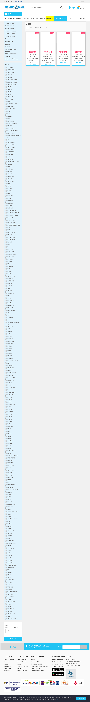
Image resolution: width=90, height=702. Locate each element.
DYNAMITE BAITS (12, 215)
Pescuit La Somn (10, 33)
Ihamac (9, 320)
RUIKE (9, 494)
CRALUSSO (10, 181)
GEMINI (9, 291)
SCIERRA (10, 507)
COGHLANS (10, 169)
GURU (9, 298)
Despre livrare (21, 664)
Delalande (10, 200)
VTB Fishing (10, 597)
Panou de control (9, 659)
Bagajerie (8, 46)
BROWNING (10, 128)
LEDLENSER (10, 368)
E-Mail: (60, 647)
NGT (8, 431)
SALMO (9, 502)
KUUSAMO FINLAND (13, 360)
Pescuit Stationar (10, 25)
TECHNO (9, 560)
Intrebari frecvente (22, 666)
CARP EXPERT (11, 145)
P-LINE (9, 446)
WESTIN (9, 599)
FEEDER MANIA (11, 239)
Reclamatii (20, 668)
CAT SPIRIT (10, 154)
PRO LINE (10, 463)
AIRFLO (9, 75)
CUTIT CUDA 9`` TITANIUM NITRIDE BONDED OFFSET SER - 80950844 (48, 59)
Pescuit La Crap (9, 23)
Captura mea (40, 18)
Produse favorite (57, 662)
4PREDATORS (11, 70)
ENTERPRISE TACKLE (13, 225)
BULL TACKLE (11, 133)
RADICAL (10, 472)
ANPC (33, 659)
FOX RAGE (10, 266)
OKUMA (9, 436)
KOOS (9, 351)
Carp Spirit (10, 149)
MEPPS (9, 402)
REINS (9, 480)
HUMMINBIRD (11, 310)
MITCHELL (10, 414)
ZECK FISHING (11, 614)
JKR (8, 334)
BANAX (9, 101)
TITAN (9, 575)
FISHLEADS (10, 257)
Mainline (9, 385)
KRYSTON (10, 358)
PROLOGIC (10, 465)
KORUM (9, 356)
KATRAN (9, 346)
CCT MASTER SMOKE (13, 162)
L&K (8, 363)
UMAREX (9, 589)
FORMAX (10, 261)
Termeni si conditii (36, 664)
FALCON (9, 235)
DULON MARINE (12, 210)
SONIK (9, 528)
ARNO (9, 87)
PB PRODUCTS (11, 451)
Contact (19, 673)
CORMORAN (11, 176)
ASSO (9, 94)
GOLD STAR (10, 293)
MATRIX (9, 397)
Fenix (8, 247)
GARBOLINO (11, 281)
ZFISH (9, 616)
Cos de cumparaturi (57, 664)
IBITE (8, 315)
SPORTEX (10, 536)
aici (58, 699)
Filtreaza (13, 638)
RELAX (9, 482)
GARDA (9, 283)
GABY (9, 273)
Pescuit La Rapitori (10, 31)
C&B (8, 140)
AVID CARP (10, 96)
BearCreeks (10, 106)
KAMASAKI (10, 339)
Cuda (8, 183)
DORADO (9, 205)
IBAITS (9, 312)
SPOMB (9, 533)
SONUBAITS (10, 531)
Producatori (17, 18)
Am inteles (81, 698)
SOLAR (9, 526)
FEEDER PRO (11, 237)
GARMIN (9, 286)
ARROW (9, 89)
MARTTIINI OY (11, 392)
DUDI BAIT (10, 208)
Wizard (9, 604)
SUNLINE (10, 555)
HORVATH (10, 308)
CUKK (9, 186)
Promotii (49, 18)
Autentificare (7, 668)
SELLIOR (9, 514)
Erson (9, 227)
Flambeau (10, 259)
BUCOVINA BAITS (12, 131)
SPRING (9, 538)
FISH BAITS (10, 252)
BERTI (9, 114)
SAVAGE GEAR (11, 504)
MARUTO (10, 395)
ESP (8, 230)
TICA (8, 570)
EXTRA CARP (11, 232)
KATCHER (10, 343)
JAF (8, 329)
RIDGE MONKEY (11, 485)
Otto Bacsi (10, 441)
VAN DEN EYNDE (12, 592)
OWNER (9, 443)
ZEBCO (9, 611)
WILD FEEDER (11, 601)
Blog (69, 18)
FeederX (9, 242)
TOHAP (9, 577)
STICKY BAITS (11, 543)
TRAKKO (9, 584)
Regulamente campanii (37, 670)
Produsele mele (29, 18)
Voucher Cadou (60, 18)
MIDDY (9, 407)
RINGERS (10, 487)
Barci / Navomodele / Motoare (11, 50)
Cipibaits (9, 164)
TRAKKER (10, 582)
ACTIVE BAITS (11, 72)
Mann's (9, 390)
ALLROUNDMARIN (12, 79)
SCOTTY (9, 509)
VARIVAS (10, 594)
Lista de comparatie (57, 666)
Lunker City (10, 380)
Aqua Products (11, 84)
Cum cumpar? (21, 659)
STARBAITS (10, 541)
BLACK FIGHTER (12, 123)
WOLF (9, 606)
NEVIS (9, 429)
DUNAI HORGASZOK (13, 213)
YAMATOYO (10, 609)
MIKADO (9, 409)
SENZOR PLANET (12, 519)
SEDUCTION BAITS (12, 511)
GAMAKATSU (11, 276)
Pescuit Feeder (9, 28)
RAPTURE (10, 477)
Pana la (16, 627)
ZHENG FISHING (12, 618)
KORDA (9, 353)
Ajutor (82, 18)
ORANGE (9, 438)
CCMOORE (10, 159)
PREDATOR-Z (11, 458)
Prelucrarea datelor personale (39, 666)
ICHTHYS (10, 317)
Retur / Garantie (22, 670)
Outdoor (7, 44)
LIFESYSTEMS (11, 373)
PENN (9, 453)
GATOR (9, 288)
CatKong (9, 157)
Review (6, 664)
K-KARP (9, 336)
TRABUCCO (10, 579)
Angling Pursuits (12, 82)
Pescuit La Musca (10, 36)
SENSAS (9, 516)
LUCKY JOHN (11, 377)
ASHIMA (9, 92)
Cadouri (7, 56)
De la (6, 627)
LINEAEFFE (10, 375)
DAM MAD (10, 196)
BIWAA (9, 116)
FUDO (9, 271)
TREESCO (10, 587)
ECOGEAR (10, 218)
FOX (8, 264)
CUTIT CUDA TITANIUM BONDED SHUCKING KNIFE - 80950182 (32, 59)
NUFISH (9, 434)
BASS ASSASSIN (12, 104)
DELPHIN (10, 203)
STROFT (9, 550)
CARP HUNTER (11, 147)
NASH (9, 424)
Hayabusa (10, 303)
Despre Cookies (35, 668)
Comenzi (6, 662)
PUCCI (9, 468)
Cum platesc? (21, 662)
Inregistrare (7, 670)
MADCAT (10, 382)
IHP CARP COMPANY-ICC (13, 323)
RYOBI (9, 497)
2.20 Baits (10, 67)
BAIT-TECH (10, 99)
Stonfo (9, 545)
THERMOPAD (11, 567)
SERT (8, 521)
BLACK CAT (10, 121)
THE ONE (10, 562)
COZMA (9, 179)
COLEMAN (10, 171)
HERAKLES (10, 305)
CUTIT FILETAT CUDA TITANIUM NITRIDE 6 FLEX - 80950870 (78, 58)
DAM (8, 193)
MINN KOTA (10, 412)
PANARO (9, 448)
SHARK (9, 524)
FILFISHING (10, 249)
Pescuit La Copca (10, 39)
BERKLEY (10, 111)
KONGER (9, 348)
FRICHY (9, 269)
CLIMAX (9, 166)
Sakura (9, 499)
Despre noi (8, 18)
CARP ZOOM (11, 152)
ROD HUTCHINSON (12, 489)
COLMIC (9, 174)
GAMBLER (10, 278)
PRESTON (10, 460)
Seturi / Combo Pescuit (11, 59)
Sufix (8, 553)
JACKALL (10, 326)
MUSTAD (9, 421)
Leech (9, 370)
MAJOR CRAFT (11, 387)
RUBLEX (9, 492)
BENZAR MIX (11, 109)
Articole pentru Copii (11, 53)
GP (8, 295)
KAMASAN (10, 341)
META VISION (11, 404)
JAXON (9, 331)
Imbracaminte (9, 41)
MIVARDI (9, 416)
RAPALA (9, 475)
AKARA (9, 77)
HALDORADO (11, 300)
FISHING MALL (11, 254)
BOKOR (9, 126)
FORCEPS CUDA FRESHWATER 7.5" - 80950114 (63, 58)
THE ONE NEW (11, 565)
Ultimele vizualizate (57, 659)
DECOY (9, 198)
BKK (8, 118)
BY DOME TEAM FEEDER (14, 136)
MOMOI (9, 419)
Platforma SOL (35, 662)
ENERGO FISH (11, 220)
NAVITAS (10, 426)
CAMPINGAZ (11, 142)
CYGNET (9, 188)
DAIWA (9, 191)
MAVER (9, 399)
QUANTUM (10, 470)
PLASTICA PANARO (13, 455)
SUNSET (9, 558)
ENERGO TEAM (11, 222)
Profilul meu (7, 666)
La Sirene (10, 365)
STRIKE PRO (11, 548)
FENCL (9, 244)
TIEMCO (9, 572)
